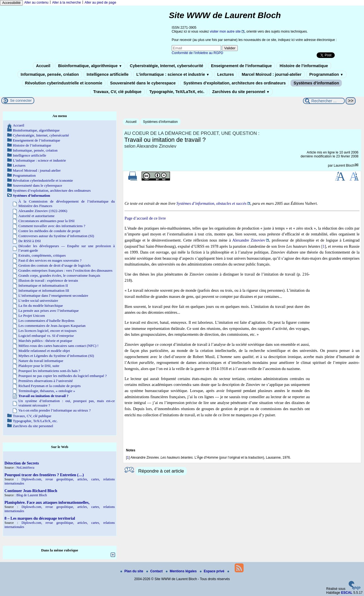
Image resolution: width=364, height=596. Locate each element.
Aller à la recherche (66, 2)
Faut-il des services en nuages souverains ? (49, 260)
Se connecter (21, 100)
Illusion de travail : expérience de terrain (48, 280)
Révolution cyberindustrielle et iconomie (63, 83)
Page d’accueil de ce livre (145, 218)
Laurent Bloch (344, 165)
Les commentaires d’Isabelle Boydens (46, 320)
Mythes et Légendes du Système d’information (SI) (56, 356)
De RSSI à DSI (29, 241)
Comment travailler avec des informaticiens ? (51, 226)
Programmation (326, 74)
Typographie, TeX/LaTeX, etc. (177, 91)
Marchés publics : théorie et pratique (45, 341)
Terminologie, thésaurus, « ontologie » (46, 391)
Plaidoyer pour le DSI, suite (38, 366)
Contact (155, 571)
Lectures (225, 74)
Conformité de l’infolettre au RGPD (197, 53)
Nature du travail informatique (40, 361)
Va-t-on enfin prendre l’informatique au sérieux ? (54, 410)
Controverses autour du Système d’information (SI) (56, 236)
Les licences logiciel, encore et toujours (47, 331)
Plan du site (132, 571)
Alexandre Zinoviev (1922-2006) (42, 211)
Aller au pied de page (100, 2)
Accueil (43, 66)
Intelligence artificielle (107, 74)
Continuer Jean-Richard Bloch (30, 490)
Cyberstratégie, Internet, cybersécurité (166, 66)
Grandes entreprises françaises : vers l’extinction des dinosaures (65, 270)
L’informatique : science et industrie (172, 74)
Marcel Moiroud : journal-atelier (271, 74)
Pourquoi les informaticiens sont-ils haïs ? (49, 371)
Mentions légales (182, 571)
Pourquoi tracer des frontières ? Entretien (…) (44, 475)
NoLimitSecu (25, 467)
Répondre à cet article (161, 471)
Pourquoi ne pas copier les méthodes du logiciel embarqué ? (62, 376)
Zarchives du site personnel (241, 91)
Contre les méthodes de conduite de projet (49, 231)
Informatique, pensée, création (50, 74)
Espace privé (212, 571)
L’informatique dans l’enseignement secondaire (53, 295)
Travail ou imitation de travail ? (43, 396)
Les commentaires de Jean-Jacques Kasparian (52, 325)
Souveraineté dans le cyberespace (143, 83)
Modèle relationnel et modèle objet (44, 351)
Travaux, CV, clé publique (117, 91)
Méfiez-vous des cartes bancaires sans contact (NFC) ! (58, 346)
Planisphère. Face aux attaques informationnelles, (46, 502)
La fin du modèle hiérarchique (40, 305)
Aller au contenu (36, 2)
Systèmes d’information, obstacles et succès (211, 203)
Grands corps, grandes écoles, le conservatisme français (59, 275)
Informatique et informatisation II (43, 285)
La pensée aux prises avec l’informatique (48, 310)
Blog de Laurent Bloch (31, 495)
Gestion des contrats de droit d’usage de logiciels (54, 265)
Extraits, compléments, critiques (42, 255)
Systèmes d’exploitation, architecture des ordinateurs (234, 83)
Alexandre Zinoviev (248, 240)
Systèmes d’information (316, 83)
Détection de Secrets (21, 463)
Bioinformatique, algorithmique (90, 66)
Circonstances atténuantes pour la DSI (46, 221)
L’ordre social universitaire (38, 300)
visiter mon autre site (225, 31)
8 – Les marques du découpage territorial (39, 518)
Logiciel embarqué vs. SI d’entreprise (46, 336)
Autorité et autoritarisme (36, 216)
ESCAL (347, 593)
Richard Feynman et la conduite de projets (49, 386)
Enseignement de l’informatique (241, 66)
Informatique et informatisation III (43, 290)
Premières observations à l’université (45, 381)
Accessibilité (11, 3)
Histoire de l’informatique (304, 66)
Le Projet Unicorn (31, 315)
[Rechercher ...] (324, 101)
